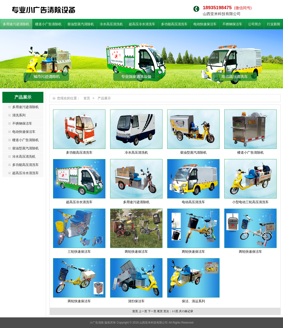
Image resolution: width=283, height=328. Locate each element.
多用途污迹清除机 (16, 24)
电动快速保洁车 (204, 24)
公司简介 (254, 24)
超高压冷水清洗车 (142, 24)
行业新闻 (273, 24)
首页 (86, 98)
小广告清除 (43, 10)
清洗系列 (18, 115)
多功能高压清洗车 (174, 24)
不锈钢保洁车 (232, 24)
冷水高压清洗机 (111, 24)
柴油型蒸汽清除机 (80, 24)
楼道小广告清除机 (48, 24)
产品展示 (104, 98)
